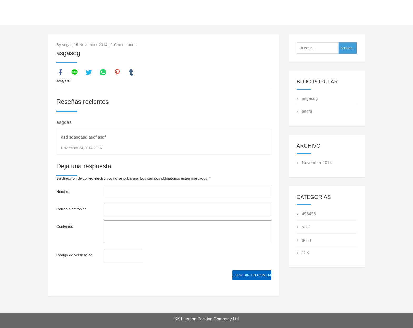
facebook (60, 72)
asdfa (307, 111)
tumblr (131, 72)
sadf (306, 227)
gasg (306, 240)
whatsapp (103, 72)
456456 (309, 214)
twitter (89, 72)
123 (305, 252)
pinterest (117, 72)
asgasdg (310, 98)
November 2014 (317, 162)
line (74, 72)
